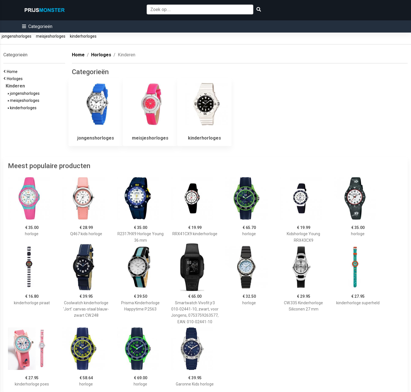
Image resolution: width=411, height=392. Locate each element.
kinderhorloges (83, 36)
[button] (37, 26)
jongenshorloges (16, 36)
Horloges (15, 78)
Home (13, 71)
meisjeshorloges (50, 36)
